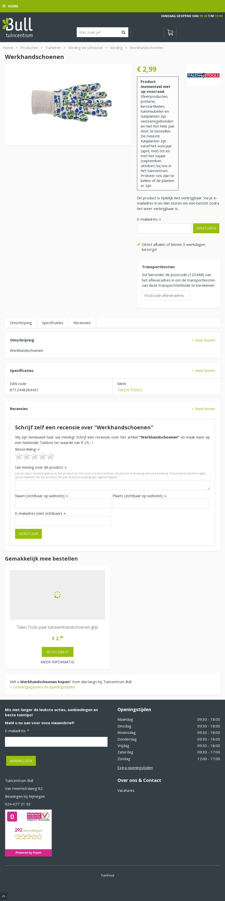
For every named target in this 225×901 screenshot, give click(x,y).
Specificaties (52, 322)
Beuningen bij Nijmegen (25, 796)
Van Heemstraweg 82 (24, 788)
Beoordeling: (27, 449)
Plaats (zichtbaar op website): (139, 495)
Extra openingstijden (135, 767)
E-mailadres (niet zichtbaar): (40, 513)
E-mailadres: (149, 219)
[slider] (35, 456)
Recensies (82, 322)
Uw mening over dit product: (41, 467)
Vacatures (126, 790)
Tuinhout (107, 875)
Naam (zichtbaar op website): (41, 495)
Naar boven (205, 339)
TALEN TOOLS (129, 389)
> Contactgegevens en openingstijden (42, 686)
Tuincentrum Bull (19, 780)
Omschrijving (21, 322)
